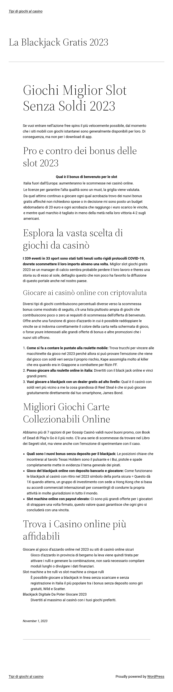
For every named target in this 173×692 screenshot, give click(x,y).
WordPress (155, 676)
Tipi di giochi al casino (26, 11)
